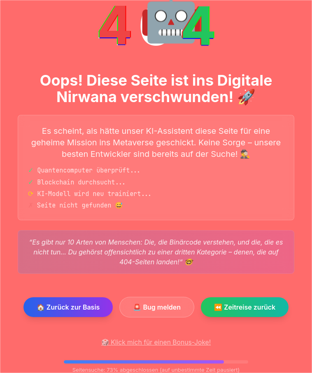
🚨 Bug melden (157, 307)
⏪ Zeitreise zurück (244, 307)
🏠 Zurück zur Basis (68, 307)
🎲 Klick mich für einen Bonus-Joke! (156, 342)
